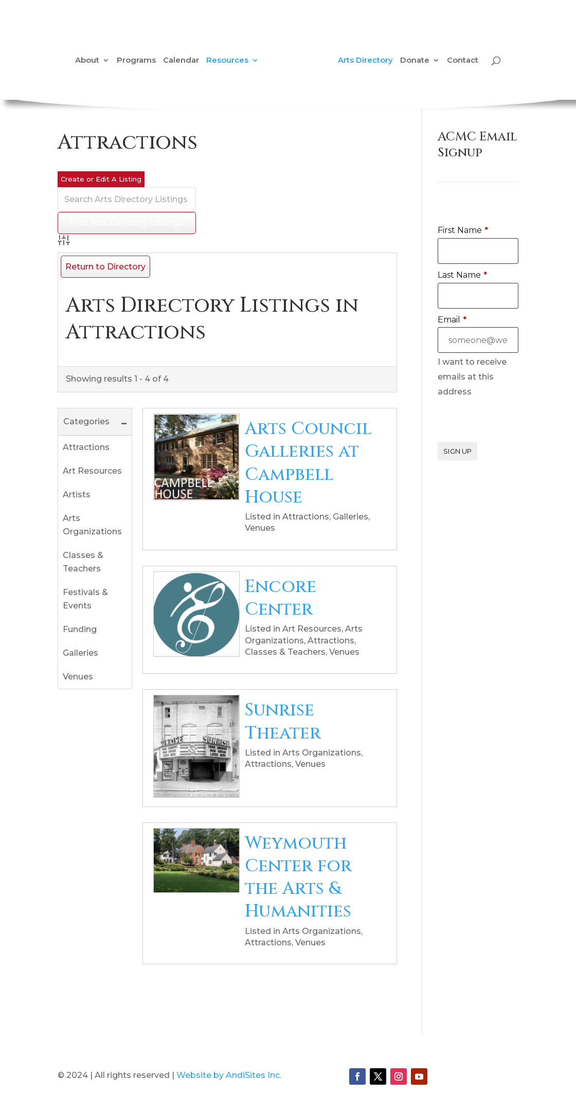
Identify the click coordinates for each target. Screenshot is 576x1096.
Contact (462, 61)
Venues (78, 676)
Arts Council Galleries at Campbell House (308, 463)
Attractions (86, 447)
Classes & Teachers (83, 561)
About (87, 61)
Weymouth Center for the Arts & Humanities (298, 878)
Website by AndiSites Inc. (228, 1075)
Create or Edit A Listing (101, 179)
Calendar (181, 61)
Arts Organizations (92, 524)
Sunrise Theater (283, 721)
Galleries (80, 653)
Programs (136, 61)
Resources (227, 61)
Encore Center (280, 598)
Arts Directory (365, 61)
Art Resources (92, 471)
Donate (414, 61)
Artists (77, 494)
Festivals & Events (85, 598)
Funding (80, 629)
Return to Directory (105, 267)
